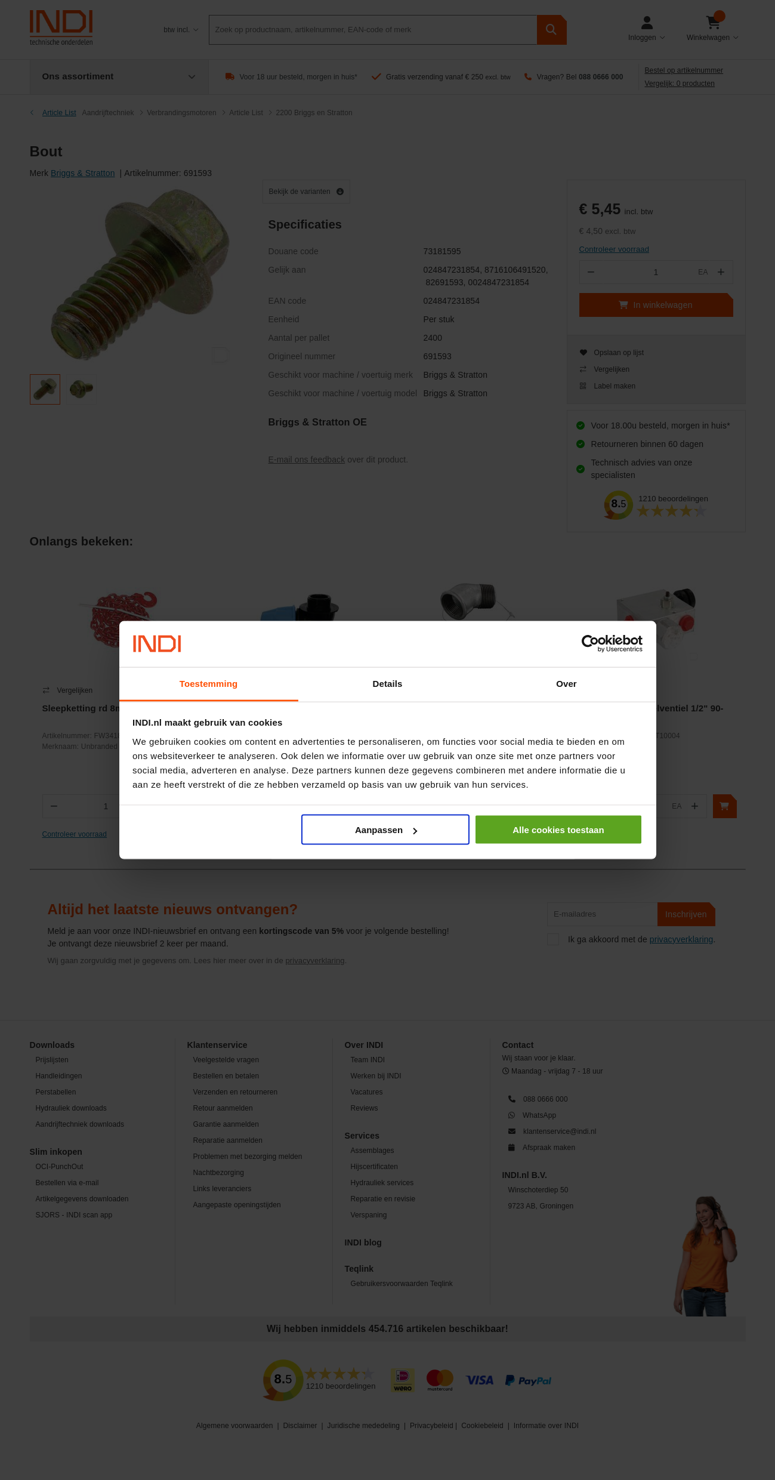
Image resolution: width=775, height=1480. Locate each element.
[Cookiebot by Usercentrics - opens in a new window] (590, 644)
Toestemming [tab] (209, 683)
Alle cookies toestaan (558, 830)
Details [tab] (388, 683)
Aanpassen (386, 830)
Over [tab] (566, 683)
